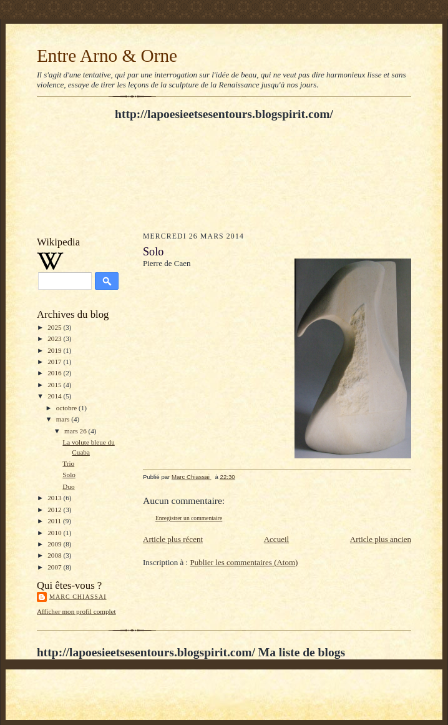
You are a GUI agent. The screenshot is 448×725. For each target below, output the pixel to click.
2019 (55, 350)
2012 (55, 509)
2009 (55, 544)
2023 (55, 338)
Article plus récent (173, 539)
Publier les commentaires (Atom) (244, 562)
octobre (67, 408)
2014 (55, 396)
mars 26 (76, 431)
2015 (55, 384)
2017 (55, 361)
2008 (55, 555)
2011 (55, 521)
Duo (68, 486)
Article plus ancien (380, 539)
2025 (55, 327)
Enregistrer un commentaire (188, 518)
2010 (55, 532)
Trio (68, 463)
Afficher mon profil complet (76, 611)
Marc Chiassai (78, 596)
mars (64, 419)
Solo (68, 474)
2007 (55, 567)
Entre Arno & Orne (107, 56)
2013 (55, 497)
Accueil (276, 539)
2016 (55, 373)
